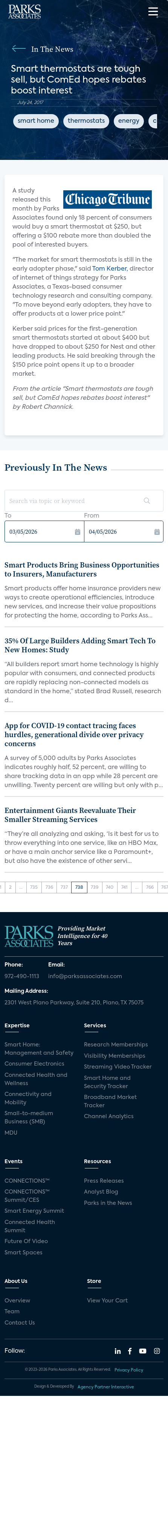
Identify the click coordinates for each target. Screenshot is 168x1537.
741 (124, 887)
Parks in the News (108, 1203)
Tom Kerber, (110, 269)
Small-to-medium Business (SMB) (29, 1118)
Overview (17, 1301)
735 (34, 887)
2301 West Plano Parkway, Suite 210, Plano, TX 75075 (74, 1003)
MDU (11, 1133)
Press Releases (104, 1181)
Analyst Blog (101, 1192)
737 (64, 887)
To (8, 516)
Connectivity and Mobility (28, 1098)
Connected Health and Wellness (36, 1079)
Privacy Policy (129, 1370)
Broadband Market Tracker (110, 1101)
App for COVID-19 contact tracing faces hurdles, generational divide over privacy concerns (74, 734)
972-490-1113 (22, 976)
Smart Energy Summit (34, 1211)
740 (109, 887)
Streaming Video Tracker (118, 1067)
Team (12, 1311)
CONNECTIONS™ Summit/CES (27, 1196)
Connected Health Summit (30, 1226)
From (91, 516)
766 (150, 887)
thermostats (86, 121)
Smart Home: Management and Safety (39, 1049)
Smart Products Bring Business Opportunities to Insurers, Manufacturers (82, 569)
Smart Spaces (24, 1252)
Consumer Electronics (34, 1064)
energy (128, 121)
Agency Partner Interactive (106, 1387)
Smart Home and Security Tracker (107, 1082)
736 (49, 887)
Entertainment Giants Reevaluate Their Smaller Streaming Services (70, 815)
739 (94, 887)
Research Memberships (116, 1045)
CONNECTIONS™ (27, 1181)
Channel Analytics (109, 1116)
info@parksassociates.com (85, 976)
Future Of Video (26, 1241)
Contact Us (20, 1323)
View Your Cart (107, 1301)
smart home (36, 121)
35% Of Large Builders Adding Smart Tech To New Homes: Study (80, 645)
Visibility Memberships (114, 1056)
